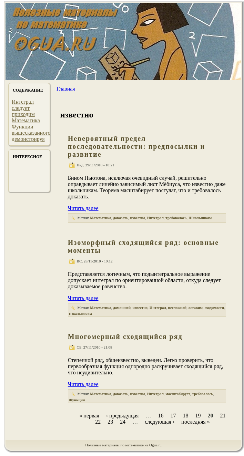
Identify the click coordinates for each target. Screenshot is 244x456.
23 (110, 422)
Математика (26, 120)
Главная (66, 89)
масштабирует (177, 394)
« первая (89, 415)
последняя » (195, 422)
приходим (23, 114)
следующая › (159, 422)
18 (185, 415)
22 (98, 422)
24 (122, 422)
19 (198, 415)
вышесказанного (31, 133)
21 (222, 415)
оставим (196, 307)
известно (137, 218)
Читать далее (83, 208)
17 (173, 415)
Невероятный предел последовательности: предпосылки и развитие (136, 146)
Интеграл (23, 102)
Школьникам (200, 218)
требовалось (175, 218)
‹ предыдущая (122, 415)
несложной (177, 307)
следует (21, 108)
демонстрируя (28, 139)
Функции (22, 126)
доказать (120, 218)
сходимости (214, 307)
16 (160, 415)
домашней (122, 307)
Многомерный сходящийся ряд (125, 336)
